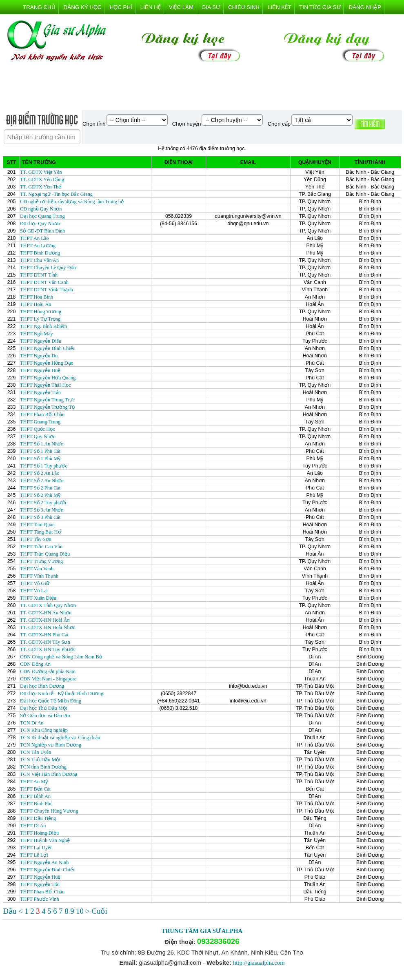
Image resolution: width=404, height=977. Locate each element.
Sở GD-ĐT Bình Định (42, 231)
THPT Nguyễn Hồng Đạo (46, 363)
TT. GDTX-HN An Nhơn (45, 613)
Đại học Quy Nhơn (40, 223)
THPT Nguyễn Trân (40, 392)
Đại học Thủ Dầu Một (43, 708)
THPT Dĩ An (33, 826)
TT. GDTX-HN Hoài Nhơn (47, 627)
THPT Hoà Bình (36, 297)
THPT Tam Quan (37, 524)
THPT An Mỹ (34, 781)
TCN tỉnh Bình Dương (43, 767)
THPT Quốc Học (37, 429)
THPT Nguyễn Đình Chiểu (47, 348)
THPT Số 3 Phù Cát (40, 517)
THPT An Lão (34, 238)
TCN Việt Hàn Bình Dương (49, 774)
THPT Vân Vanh (36, 569)
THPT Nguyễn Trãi (40, 884)
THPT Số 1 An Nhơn (42, 444)
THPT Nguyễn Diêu (40, 341)
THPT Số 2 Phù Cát (40, 488)
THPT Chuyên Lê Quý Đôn (48, 267)
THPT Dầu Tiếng (38, 818)
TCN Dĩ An (32, 723)
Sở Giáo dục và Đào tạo (45, 715)
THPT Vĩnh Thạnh (39, 576)
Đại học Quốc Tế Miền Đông (50, 701)
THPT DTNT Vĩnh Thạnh (46, 289)
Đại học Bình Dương (42, 686)
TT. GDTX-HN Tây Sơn (45, 642)
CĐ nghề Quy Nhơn (41, 209)
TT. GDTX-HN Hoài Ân (45, 620)
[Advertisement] (202, 87)
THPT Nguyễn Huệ (40, 370)
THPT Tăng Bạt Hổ (40, 532)
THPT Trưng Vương (41, 561)
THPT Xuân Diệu (38, 598)
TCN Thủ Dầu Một (40, 759)
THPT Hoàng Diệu (39, 833)
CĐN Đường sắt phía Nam (47, 671)
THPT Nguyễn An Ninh (44, 862)
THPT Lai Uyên (36, 848)
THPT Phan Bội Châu (42, 414)
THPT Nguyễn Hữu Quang (47, 378)
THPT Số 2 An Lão (40, 473)
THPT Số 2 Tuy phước (43, 502)
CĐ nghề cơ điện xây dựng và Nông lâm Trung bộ (72, 201)
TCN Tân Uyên (35, 752)
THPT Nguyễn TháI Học (45, 385)
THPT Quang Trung (40, 422)
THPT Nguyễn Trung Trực (47, 400)
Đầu (10, 911)
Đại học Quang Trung (42, 216)
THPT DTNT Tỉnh (39, 275)
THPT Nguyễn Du (39, 356)
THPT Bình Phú (36, 803)
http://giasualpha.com (259, 962)
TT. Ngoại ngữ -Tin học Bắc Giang (56, 194)
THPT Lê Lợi (34, 855)
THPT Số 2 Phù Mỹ (40, 495)
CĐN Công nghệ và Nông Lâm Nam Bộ (61, 657)
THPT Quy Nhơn (37, 436)
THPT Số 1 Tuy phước (43, 466)
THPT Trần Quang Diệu (45, 554)
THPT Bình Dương (40, 253)
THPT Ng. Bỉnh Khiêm (43, 326)
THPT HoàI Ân (35, 304)
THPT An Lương (37, 245)
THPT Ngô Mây (36, 334)
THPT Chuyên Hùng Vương (49, 811)
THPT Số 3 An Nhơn (42, 510)
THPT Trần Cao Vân (41, 546)
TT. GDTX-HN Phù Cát (44, 635)
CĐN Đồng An (35, 664)
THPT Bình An (35, 796)
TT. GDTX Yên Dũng (42, 179)
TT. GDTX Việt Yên (41, 172)
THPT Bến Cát (35, 789)
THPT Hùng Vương (40, 312)
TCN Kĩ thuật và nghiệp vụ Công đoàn (60, 737)
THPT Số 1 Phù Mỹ (40, 458)
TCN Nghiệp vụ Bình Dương (50, 745)
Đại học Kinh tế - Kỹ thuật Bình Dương (61, 693)
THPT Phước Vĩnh (39, 899)
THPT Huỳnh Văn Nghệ (45, 840)
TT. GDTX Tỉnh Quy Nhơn (48, 605)
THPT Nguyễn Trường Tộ (47, 407)
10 (80, 911)
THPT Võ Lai (34, 591)
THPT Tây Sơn (35, 539)
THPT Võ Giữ (34, 583)
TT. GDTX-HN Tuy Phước (47, 649)
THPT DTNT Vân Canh (44, 282)
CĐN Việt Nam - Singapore (48, 679)
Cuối (99, 911)
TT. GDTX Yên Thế (40, 187)
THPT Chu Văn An (39, 260)
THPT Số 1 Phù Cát (40, 451)
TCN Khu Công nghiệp (44, 730)
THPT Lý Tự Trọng (40, 319)
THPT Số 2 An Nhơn (42, 480)
